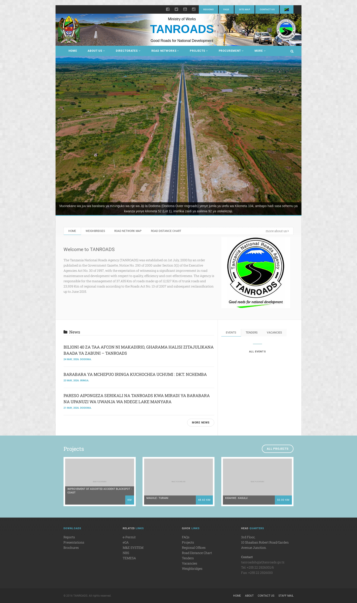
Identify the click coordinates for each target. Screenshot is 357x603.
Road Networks (165, 50)
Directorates (128, 50)
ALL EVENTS (257, 351)
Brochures (71, 547)
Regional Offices (194, 547)
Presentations (74, 542)
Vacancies (274, 332)
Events (231, 332)
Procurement (231, 50)
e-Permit (129, 537)
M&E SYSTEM (133, 547)
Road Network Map (128, 231)
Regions (208, 9)
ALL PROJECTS (277, 448)
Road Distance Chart (166, 231)
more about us (277, 231)
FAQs (226, 9)
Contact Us (267, 9)
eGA (126, 542)
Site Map (244, 9)
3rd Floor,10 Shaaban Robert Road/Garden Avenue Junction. (265, 542)
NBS (126, 553)
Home (73, 50)
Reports (69, 537)
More (260, 50)
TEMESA (129, 558)
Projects (199, 50)
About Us (96, 50)
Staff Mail (285, 595)
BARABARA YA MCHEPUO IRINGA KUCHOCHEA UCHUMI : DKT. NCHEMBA (135, 374)
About (249, 595)
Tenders (252, 332)
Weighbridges (95, 231)
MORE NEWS (201, 422)
